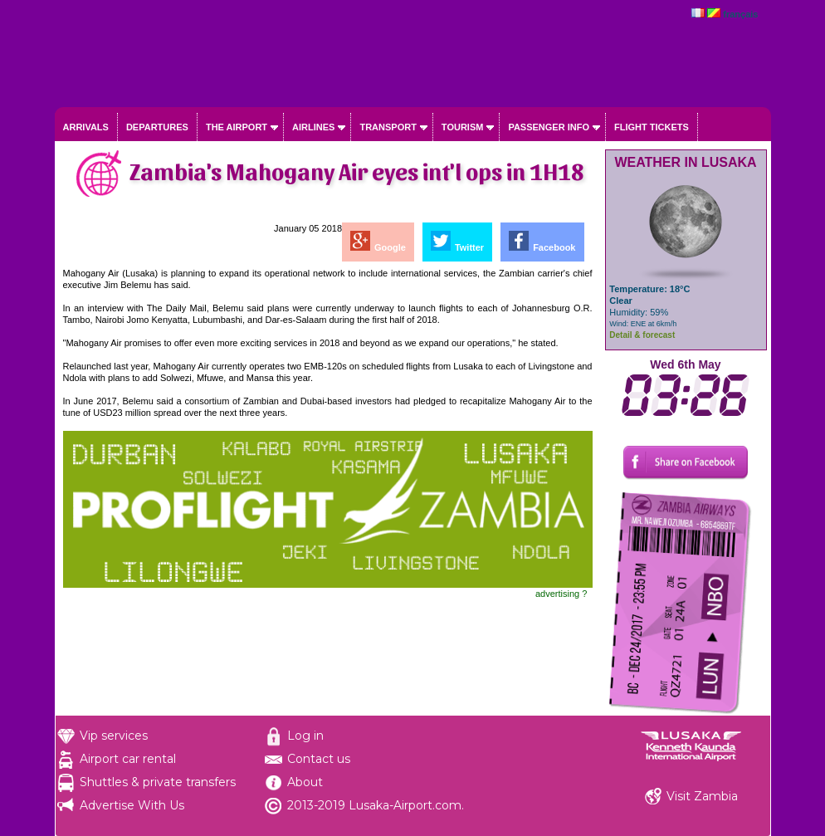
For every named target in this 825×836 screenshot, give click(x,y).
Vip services (114, 735)
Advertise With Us (132, 805)
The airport (236, 127)
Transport (387, 127)
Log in (305, 735)
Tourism (463, 127)
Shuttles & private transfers (158, 782)
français (740, 14)
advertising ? (561, 594)
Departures (157, 127)
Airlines (313, 127)
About (305, 782)
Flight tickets (651, 127)
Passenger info (548, 127)
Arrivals (86, 127)
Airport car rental (128, 758)
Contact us (318, 758)
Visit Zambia (702, 796)
